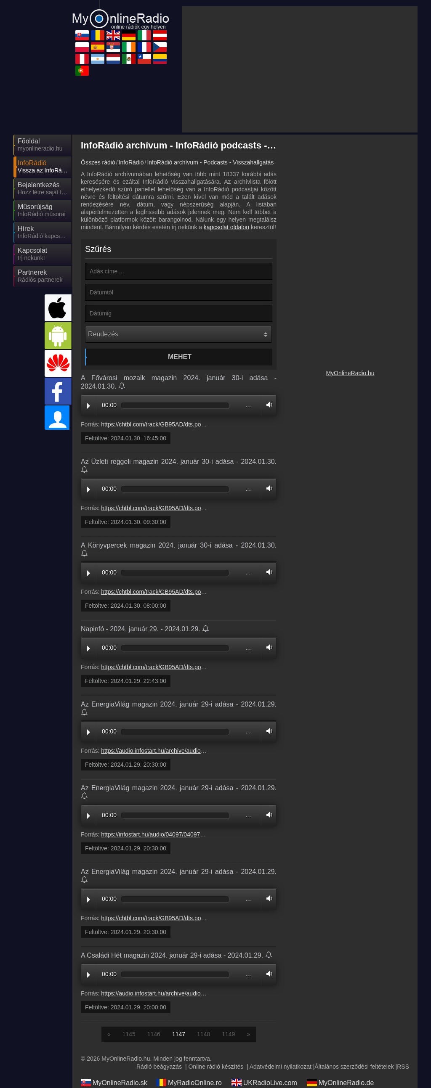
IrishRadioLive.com (190, 1031)
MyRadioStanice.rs (115, 1031)
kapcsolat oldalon (226, 151)
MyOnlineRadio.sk (114, 1007)
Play (88, 330)
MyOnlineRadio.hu (350, 444)
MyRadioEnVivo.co (190, 1055)
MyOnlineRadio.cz (340, 1031)
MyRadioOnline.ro (189, 1007)
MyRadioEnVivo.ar (189, 1043)
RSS (403, 990)
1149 (228, 958)
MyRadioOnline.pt (264, 1055)
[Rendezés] (178, 259)
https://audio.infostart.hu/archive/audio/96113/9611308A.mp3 (180, 917)
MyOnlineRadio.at (188, 1019)
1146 (153, 958)
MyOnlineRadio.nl (263, 1043)
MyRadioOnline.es (340, 1019)
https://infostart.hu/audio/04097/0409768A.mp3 (162, 758)
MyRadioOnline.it (112, 1019)
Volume (267, 329)
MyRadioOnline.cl (113, 1055)
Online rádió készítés (215, 990)
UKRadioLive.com (264, 1007)
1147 (178, 958)
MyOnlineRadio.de (340, 1007)
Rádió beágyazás (159, 990)
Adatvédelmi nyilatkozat (280, 990)
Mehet (180, 281)
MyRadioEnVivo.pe (115, 1043)
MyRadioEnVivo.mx (342, 1043)
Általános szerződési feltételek (354, 990)
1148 (203, 958)
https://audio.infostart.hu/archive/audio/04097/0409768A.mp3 (180, 675)
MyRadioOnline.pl (263, 1019)
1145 (129, 958)
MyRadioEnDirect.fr (266, 1031)
